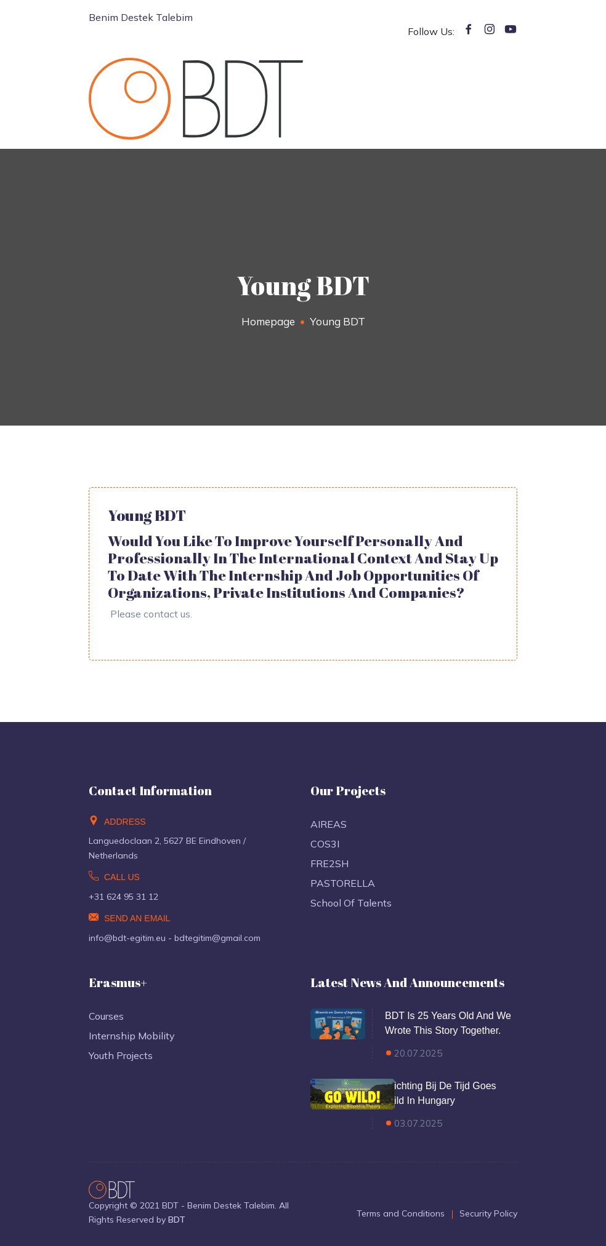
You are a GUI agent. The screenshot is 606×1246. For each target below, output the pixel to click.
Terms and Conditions (401, 1213)
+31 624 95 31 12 (123, 896)
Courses (106, 1016)
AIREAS (328, 824)
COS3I (324, 844)
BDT (176, 1219)
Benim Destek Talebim (141, 17)
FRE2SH (329, 863)
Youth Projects (121, 1055)
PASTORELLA (342, 883)
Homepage (268, 321)
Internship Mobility (132, 1036)
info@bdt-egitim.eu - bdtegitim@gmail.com (175, 937)
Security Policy (488, 1213)
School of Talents (351, 903)
